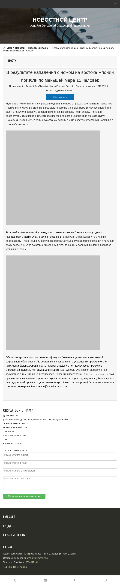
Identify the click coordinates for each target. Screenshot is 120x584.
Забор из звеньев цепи (96, 374)
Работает (68, 90)
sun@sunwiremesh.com (15, 427)
